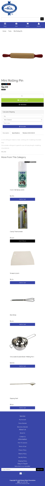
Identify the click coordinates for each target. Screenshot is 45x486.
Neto (28, 483)
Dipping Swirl (14, 398)
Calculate (22, 126)
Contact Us (22, 436)
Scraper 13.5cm (14, 273)
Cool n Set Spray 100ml (17, 190)
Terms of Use (22, 446)
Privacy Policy (22, 450)
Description (6, 133)
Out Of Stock (22, 241)
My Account (22, 419)
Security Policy (22, 457)
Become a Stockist (22, 427)
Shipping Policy (22, 461)
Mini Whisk (13, 315)
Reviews (29, 133)
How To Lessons (22, 442)
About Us (22, 433)
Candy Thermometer (16, 231)
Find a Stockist (23, 423)
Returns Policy (23, 453)
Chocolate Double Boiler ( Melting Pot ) (22, 357)
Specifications (16, 133)
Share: (6, 84)
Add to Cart (22, 100)
